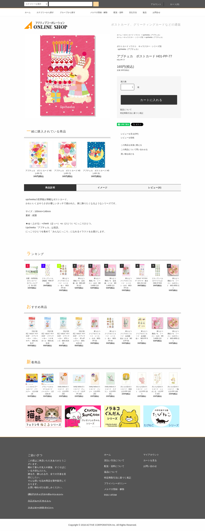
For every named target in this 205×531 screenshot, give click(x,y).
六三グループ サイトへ (39, 501)
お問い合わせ (150, 466)
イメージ (102, 187)
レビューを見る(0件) (128, 134)
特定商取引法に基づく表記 (131, 113)
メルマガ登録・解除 (96, 12)
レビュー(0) (154, 187)
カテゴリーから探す (43, 12)
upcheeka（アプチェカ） (152, 35)
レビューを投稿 (125, 138)
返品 (143, 12)
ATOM (114, 495)
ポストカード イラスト (132, 35)
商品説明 (50, 187)
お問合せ (154, 12)
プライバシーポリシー (115, 483)
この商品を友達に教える (129, 145)
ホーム (28, 12)
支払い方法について (114, 460)
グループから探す (65, 12)
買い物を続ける (125, 154)
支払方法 (131, 12)
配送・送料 (116, 12)
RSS (106, 495)
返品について (126, 109)
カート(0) (172, 4)
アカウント (154, 4)
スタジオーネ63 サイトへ (40, 507)
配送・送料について (114, 466)
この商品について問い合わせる (132, 149)
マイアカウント (151, 454)
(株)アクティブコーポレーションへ (45, 494)
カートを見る (150, 460)
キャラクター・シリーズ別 (133, 37)
